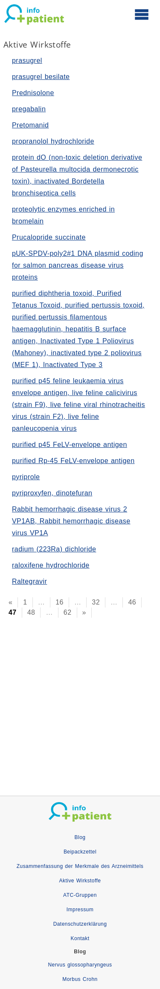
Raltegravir (29, 581)
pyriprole (26, 476)
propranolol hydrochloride (53, 141)
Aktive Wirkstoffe (80, 881)
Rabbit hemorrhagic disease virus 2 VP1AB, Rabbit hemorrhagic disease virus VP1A (71, 521)
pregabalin (29, 109)
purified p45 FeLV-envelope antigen (69, 444)
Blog (80, 837)
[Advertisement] (80, 694)
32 (96, 602)
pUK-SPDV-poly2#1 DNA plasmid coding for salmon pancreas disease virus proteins (77, 265)
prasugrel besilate (41, 76)
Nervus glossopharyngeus (80, 965)
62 (68, 612)
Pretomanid (30, 125)
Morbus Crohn (79, 979)
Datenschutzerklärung (80, 924)
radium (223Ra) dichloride (54, 549)
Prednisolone (33, 92)
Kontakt (80, 938)
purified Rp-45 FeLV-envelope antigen (73, 460)
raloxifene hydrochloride (51, 565)
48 (31, 612)
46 (132, 602)
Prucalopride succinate (49, 237)
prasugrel (27, 60)
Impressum (80, 910)
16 (59, 602)
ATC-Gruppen (80, 895)
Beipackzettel (80, 852)
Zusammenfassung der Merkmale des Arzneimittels (80, 866)
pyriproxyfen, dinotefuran (52, 493)
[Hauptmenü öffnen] (141, 14)
